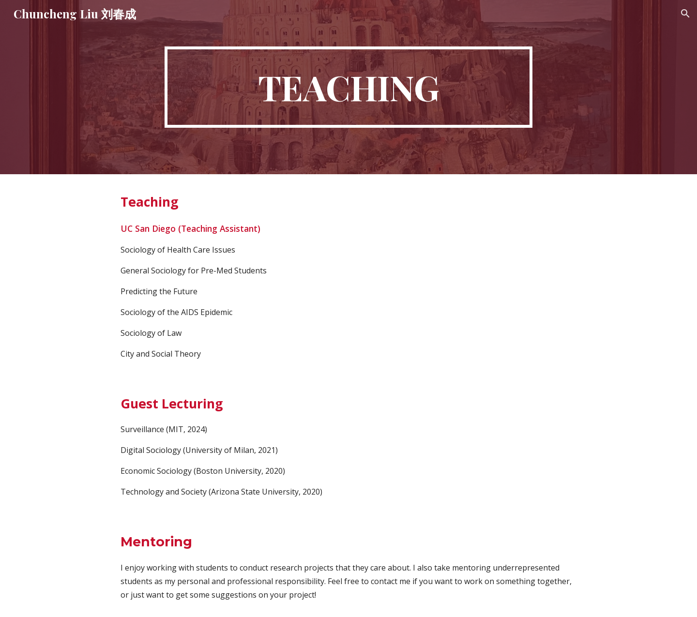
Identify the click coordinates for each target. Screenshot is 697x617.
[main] (348, 87)
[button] (685, 13)
